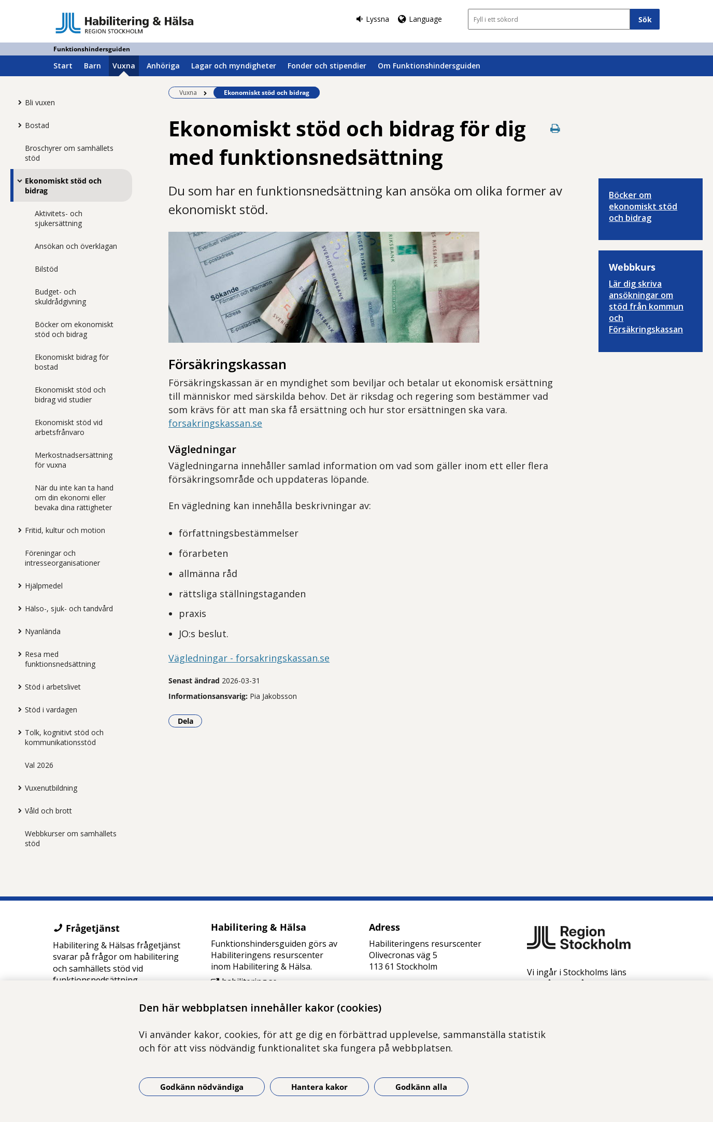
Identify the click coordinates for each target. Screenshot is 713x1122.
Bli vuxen (40, 102)
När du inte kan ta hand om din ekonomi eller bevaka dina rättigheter (74, 497)
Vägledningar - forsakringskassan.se (249, 658)
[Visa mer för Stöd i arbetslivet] (17, 686)
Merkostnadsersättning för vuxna (73, 460)
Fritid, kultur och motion (65, 530)
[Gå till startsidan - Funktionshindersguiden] (124, 22)
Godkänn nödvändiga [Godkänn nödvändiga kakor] (202, 1087)
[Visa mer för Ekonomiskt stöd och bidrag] (17, 180)
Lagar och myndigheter (233, 66)
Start (63, 66)
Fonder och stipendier (327, 66)
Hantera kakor (319, 1087)
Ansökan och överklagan (76, 246)
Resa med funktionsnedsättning (60, 659)
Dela (190, 721)
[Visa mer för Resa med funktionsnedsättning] (17, 653)
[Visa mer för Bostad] (17, 125)
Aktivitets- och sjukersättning (58, 218)
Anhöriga (163, 66)
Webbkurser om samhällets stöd (71, 838)
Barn (92, 66)
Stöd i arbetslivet (53, 687)
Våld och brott (48, 811)
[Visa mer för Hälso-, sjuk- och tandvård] (17, 608)
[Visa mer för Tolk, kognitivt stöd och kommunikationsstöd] (17, 732)
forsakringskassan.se (215, 423)
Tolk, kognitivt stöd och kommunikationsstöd (64, 737)
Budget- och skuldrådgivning (60, 296)
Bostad (37, 125)
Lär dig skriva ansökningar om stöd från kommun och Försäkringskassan (646, 306)
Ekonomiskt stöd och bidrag (63, 185)
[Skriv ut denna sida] (555, 128)
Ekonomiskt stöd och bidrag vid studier (70, 394)
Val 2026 (39, 765)
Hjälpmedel (44, 586)
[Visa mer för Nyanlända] (17, 631)
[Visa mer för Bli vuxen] (17, 102)
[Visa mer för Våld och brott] (17, 810)
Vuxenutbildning (51, 788)
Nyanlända (43, 631)
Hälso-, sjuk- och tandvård (69, 608)
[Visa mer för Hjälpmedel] (17, 585)
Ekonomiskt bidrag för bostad (72, 362)
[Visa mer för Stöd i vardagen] (17, 709)
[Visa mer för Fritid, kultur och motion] (17, 529)
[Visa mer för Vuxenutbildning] (17, 787)
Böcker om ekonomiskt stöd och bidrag (74, 329)
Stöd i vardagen (51, 709)
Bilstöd (46, 269)
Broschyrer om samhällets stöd (69, 153)
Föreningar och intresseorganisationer (62, 558)
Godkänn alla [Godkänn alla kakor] (421, 1087)
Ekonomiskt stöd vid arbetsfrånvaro (69, 427)
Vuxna (123, 66)
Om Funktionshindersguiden (429, 66)
